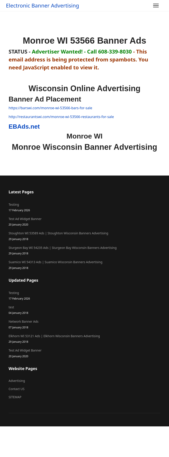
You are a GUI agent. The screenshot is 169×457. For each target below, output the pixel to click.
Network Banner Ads (84, 324)
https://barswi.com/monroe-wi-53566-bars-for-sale (50, 107)
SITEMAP (15, 397)
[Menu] (156, 5)
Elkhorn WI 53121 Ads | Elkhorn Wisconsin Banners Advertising (84, 339)
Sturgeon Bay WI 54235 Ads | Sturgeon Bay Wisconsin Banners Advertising (84, 250)
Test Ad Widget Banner (84, 222)
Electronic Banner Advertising (42, 5)
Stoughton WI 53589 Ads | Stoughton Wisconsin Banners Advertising (84, 236)
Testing (84, 207)
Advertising (17, 381)
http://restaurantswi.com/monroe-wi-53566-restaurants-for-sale (61, 116)
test (84, 310)
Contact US (16, 389)
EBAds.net (24, 126)
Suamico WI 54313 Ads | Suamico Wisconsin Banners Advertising (84, 265)
